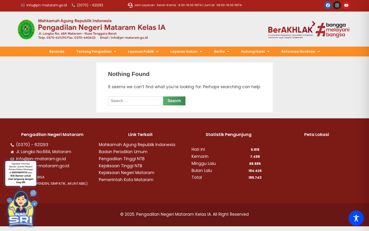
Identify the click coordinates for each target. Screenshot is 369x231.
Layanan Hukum (186, 51)
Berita (221, 51)
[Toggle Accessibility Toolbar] (356, 218)
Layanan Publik (143, 51)
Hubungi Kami (255, 51)
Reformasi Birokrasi (300, 51)
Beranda (56, 51)
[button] (96, 51)
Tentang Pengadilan (96, 51)
